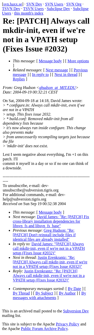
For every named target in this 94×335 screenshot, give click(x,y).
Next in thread (65, 74)
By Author (67, 293)
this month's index (28, 13)
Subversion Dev (76, 311)
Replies (19, 79)
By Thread (21, 293)
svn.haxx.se (12, 4)
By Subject (44, 293)
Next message (57, 70)
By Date (74, 288)
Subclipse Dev (58, 9)
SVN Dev (34, 4)
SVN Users (54, 4)
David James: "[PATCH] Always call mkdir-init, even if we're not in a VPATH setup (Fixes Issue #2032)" (49, 248)
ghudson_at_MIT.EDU (57, 87)
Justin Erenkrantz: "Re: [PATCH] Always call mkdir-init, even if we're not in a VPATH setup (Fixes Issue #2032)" (50, 262)
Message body (50, 61)
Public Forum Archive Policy (44, 328)
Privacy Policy (67, 324)
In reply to (40, 74)
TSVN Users (33, 9)
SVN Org (73, 4)
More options (78, 61)
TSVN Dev (11, 9)
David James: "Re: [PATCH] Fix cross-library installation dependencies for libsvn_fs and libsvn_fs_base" (51, 221)
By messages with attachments (49, 295)
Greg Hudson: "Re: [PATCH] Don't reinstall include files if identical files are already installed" (44, 235)
